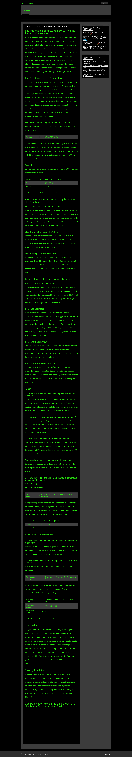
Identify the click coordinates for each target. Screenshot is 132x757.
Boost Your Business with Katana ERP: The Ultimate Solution (94, 47)
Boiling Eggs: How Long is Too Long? (94, 70)
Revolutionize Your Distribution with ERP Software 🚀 (94, 43)
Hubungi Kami (33, 3)
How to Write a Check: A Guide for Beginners (95, 62)
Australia (26, 10)
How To (25, 17)
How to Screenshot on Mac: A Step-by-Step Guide (95, 75)
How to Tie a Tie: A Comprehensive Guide (95, 66)
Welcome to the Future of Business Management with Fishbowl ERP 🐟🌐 (95, 38)
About (24, 3)
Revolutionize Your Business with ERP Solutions (95, 29)
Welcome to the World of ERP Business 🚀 (93, 33)
